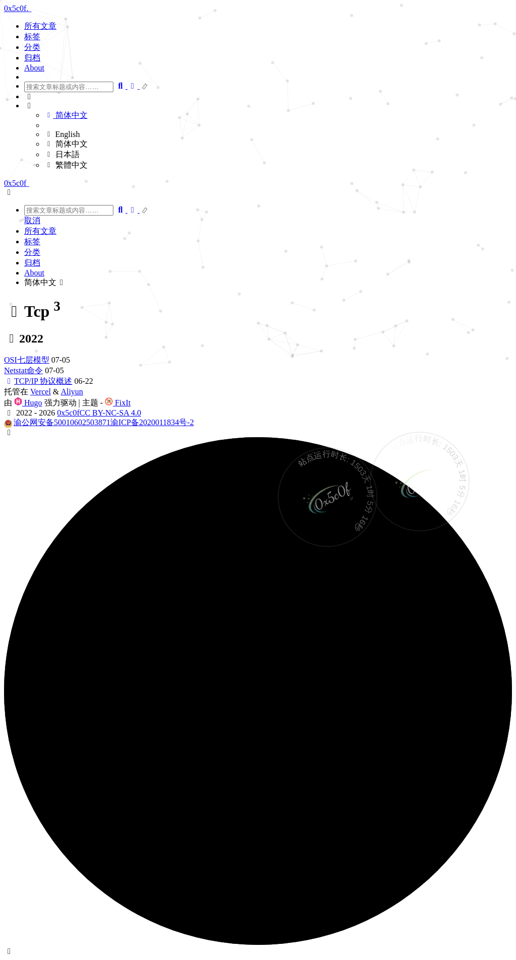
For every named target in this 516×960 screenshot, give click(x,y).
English (62, 134)
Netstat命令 (23, 370)
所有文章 (40, 26)
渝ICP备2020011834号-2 (152, 422)
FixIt (118, 402)
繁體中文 (66, 165)
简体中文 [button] (45, 282)
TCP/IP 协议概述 (38, 381)
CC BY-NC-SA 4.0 (110, 412)
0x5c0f (68, 412)
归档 (32, 57)
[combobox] (68, 87)
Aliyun (71, 391)
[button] (268, 96)
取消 (32, 220)
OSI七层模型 (26, 360)
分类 (32, 47)
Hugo (28, 402)
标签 (32, 36)
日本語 (62, 154)
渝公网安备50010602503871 (62, 422)
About (34, 67)
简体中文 (66, 115)
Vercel (40, 391)
